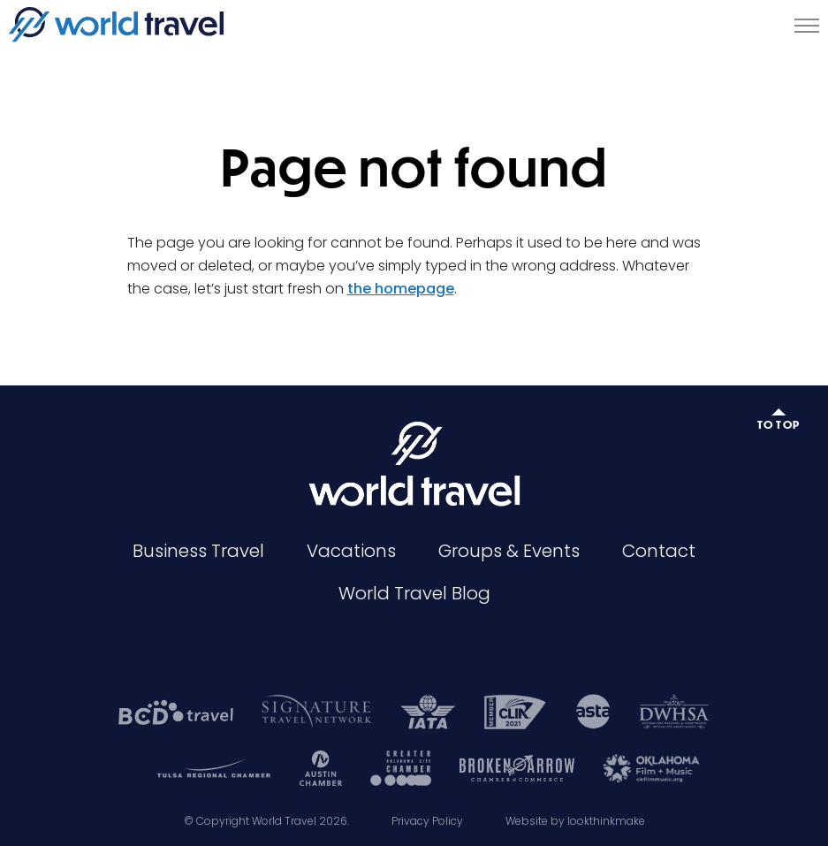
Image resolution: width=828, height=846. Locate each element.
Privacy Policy (427, 820)
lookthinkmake (606, 820)
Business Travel (198, 550)
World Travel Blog (414, 593)
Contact (658, 550)
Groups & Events (509, 550)
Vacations (351, 550)
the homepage (400, 288)
